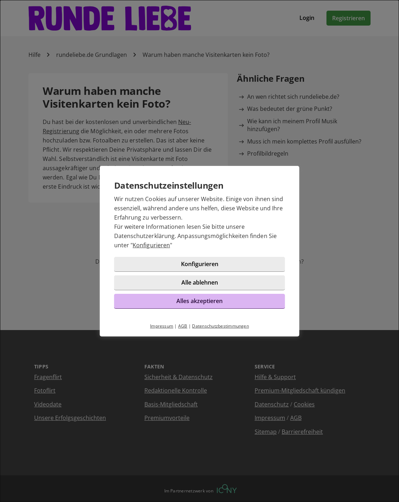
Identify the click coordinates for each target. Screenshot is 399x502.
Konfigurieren (151, 245)
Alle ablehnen (199, 282)
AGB (182, 326)
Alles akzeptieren (199, 301)
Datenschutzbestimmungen (220, 326)
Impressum (161, 326)
